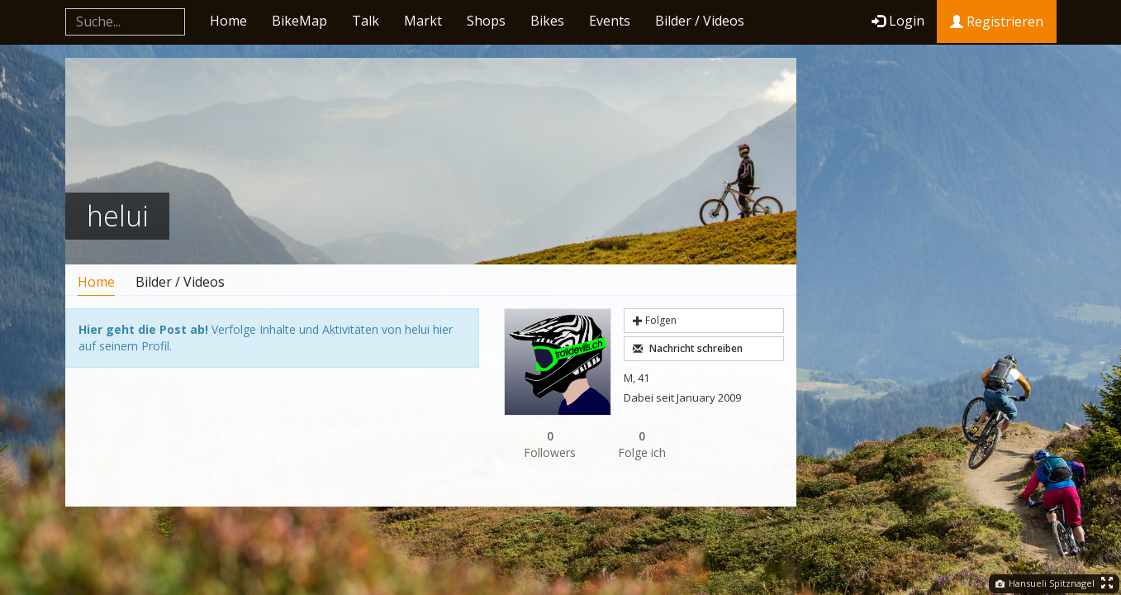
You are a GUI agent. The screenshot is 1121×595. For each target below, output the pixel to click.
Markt (423, 21)
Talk (365, 21)
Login (898, 21)
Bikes (547, 21)
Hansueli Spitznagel (1045, 583)
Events (609, 21)
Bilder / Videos (699, 21)
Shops (486, 21)
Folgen (655, 320)
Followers (550, 444)
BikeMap (299, 21)
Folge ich (642, 444)
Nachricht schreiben (688, 348)
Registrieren (996, 21)
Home (228, 21)
